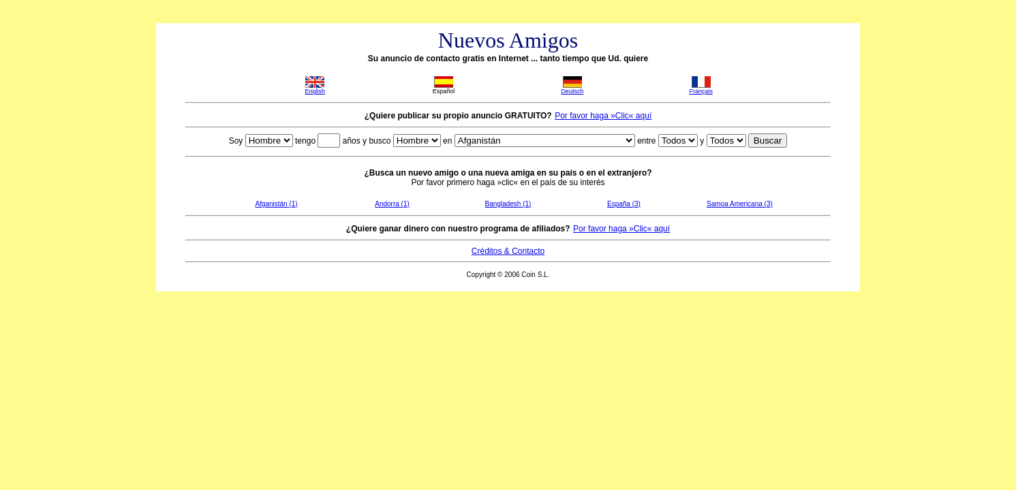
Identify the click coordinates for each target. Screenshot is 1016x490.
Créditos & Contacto (508, 251)
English (315, 91)
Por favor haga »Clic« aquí (603, 115)
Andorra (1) (392, 204)
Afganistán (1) (276, 204)
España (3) (624, 204)
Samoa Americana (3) (740, 204)
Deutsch (572, 91)
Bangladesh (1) (508, 204)
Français (701, 91)
